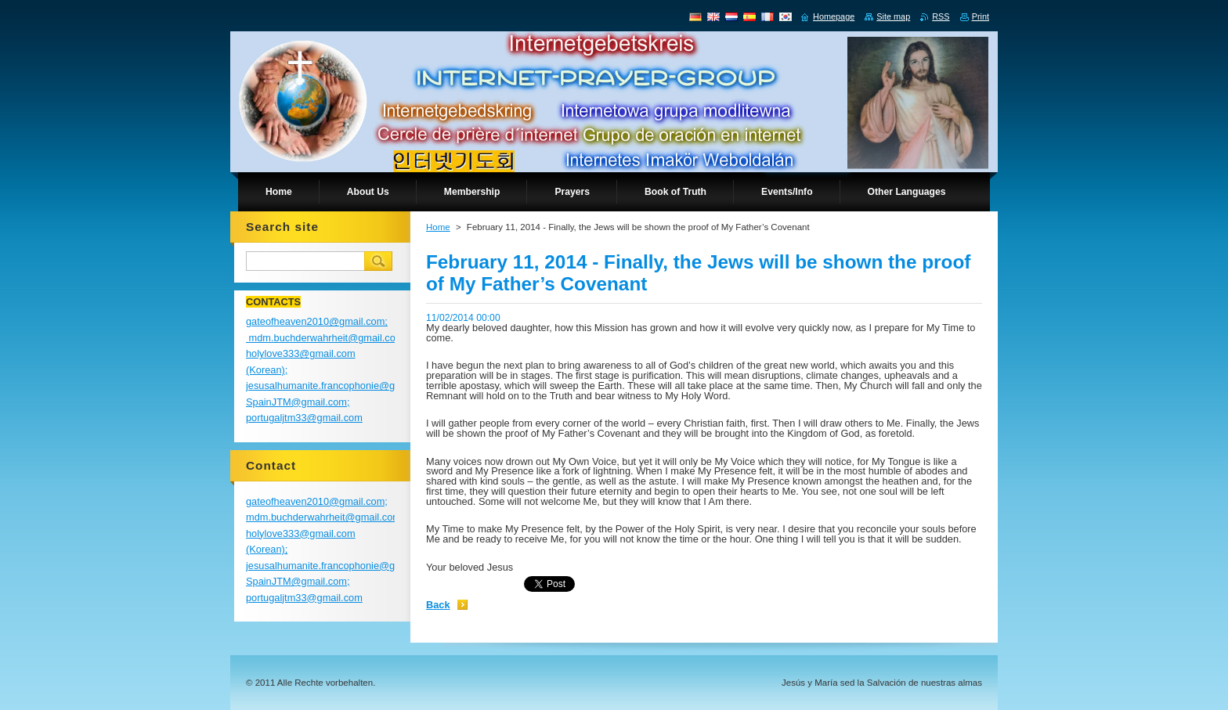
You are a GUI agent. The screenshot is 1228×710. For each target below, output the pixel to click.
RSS (940, 16)
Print (980, 16)
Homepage (833, 16)
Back (438, 605)
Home (438, 227)
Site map (893, 16)
